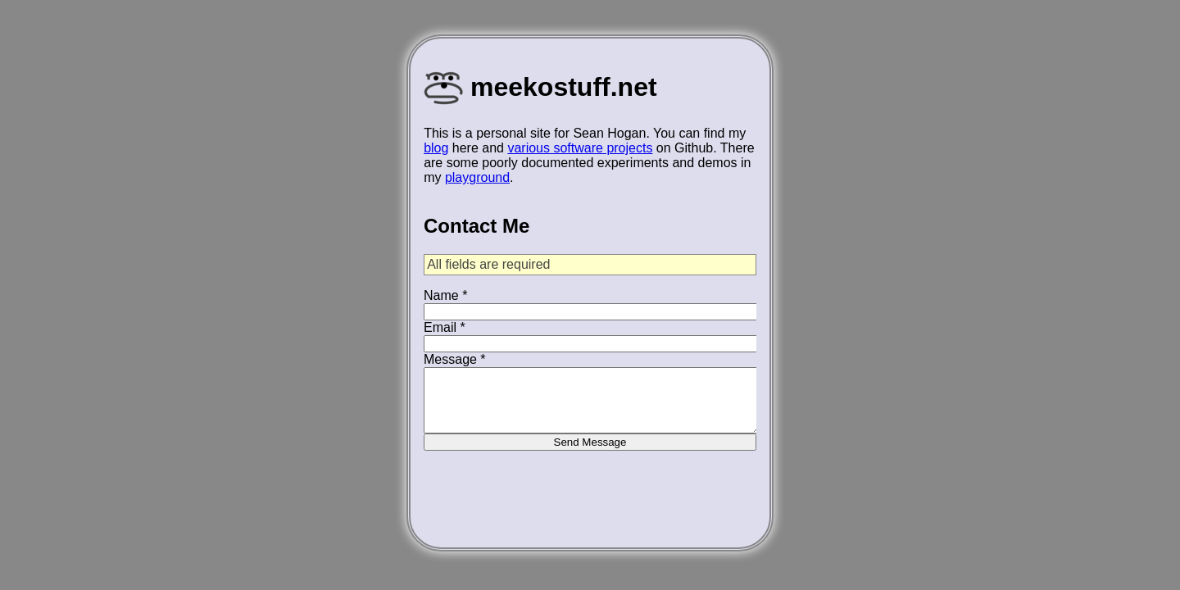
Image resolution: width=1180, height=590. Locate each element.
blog (436, 148)
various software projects (579, 148)
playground (477, 177)
